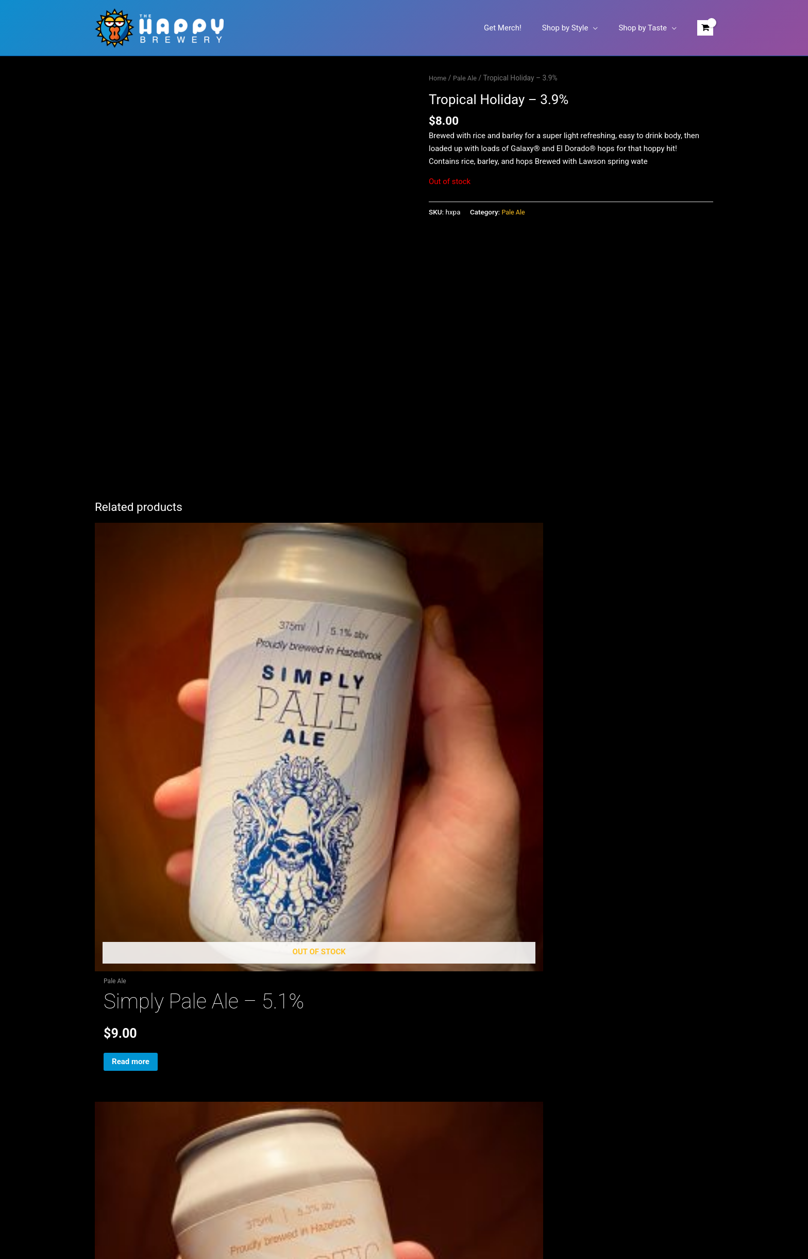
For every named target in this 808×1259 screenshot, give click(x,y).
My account (115, 1053)
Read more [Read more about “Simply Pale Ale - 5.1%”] (143, 840)
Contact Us (114, 1065)
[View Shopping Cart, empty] (705, 28)
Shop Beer (112, 1027)
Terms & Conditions (128, 1104)
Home (438, 78)
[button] (600, 28)
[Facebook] (388, 903)
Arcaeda (490, 1213)
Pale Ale (467, 78)
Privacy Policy (118, 1078)
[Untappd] (419, 903)
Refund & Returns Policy (136, 1091)
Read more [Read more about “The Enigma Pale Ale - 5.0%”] (562, 840)
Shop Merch (115, 1040)
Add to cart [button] (353, 840)
